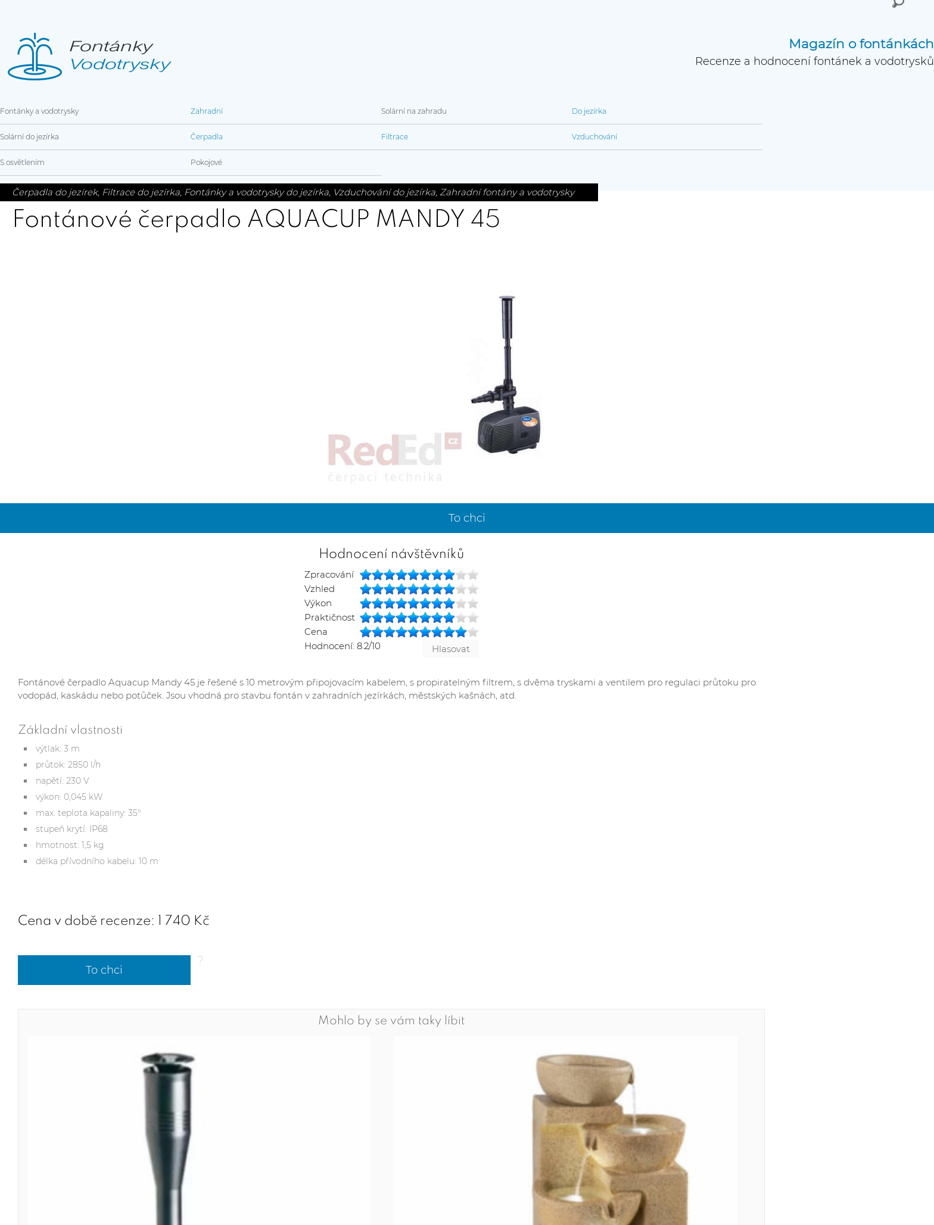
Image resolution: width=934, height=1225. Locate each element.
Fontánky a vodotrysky (39, 111)
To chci (467, 518)
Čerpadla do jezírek (55, 192)
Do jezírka (589, 111)
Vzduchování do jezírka (384, 192)
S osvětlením (22, 162)
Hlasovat (451, 648)
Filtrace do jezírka (141, 192)
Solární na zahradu (414, 111)
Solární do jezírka (29, 136)
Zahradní (207, 111)
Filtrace (394, 136)
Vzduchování (594, 136)
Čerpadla (207, 136)
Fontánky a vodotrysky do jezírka (256, 192)
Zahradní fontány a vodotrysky (507, 192)
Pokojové (206, 162)
